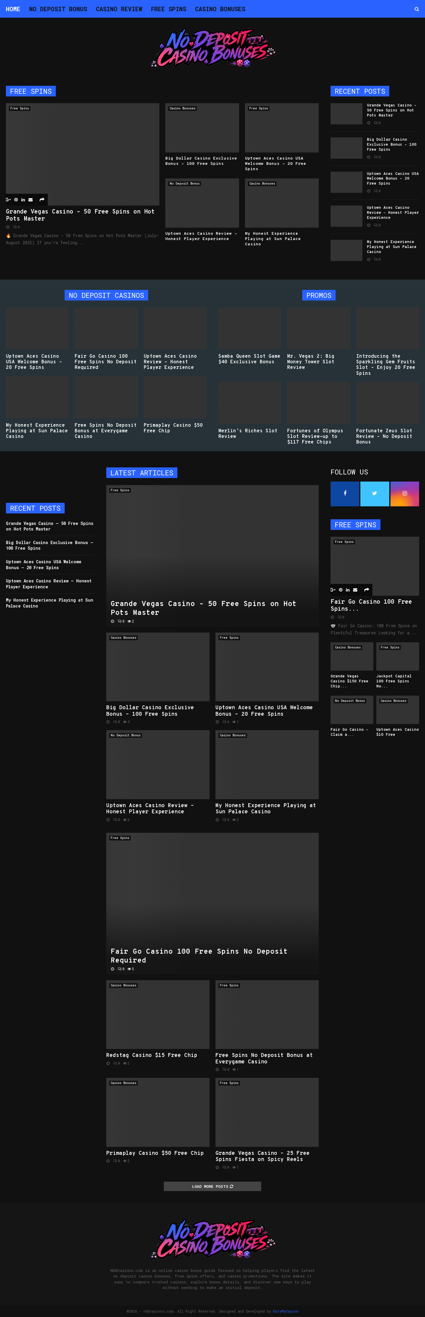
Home (13, 9)
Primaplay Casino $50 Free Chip (173, 428)
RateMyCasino (286, 1311)
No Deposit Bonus (58, 9)
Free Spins (168, 9)
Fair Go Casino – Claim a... (349, 732)
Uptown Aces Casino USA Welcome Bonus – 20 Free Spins (275, 164)
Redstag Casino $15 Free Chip (151, 1055)
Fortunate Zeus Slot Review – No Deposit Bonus (384, 436)
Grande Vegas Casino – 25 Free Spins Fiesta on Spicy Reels (262, 1156)
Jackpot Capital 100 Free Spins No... (394, 681)
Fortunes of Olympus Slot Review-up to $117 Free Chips (315, 436)
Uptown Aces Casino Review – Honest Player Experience (201, 236)
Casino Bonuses (220, 9)
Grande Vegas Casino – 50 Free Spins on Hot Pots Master (80, 215)
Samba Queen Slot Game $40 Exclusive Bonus (249, 359)
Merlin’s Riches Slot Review (247, 434)
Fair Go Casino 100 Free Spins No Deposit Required (106, 362)
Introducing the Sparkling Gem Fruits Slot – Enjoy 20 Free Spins (385, 365)
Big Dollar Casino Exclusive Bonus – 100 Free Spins (201, 161)
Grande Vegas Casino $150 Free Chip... (349, 681)
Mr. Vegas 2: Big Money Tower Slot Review (310, 362)
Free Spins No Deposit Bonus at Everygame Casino (106, 431)
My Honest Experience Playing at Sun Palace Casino (273, 239)
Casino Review (119, 9)
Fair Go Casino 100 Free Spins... (371, 605)
